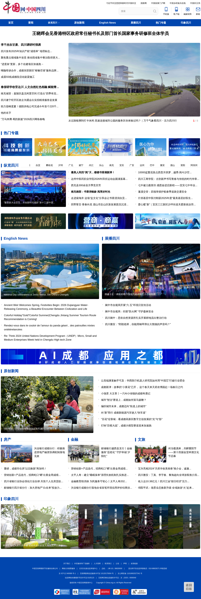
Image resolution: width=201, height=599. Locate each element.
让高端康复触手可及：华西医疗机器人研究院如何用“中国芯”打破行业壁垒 (143, 380)
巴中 (154, 165)
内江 (93, 165)
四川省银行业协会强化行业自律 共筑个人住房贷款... (33, 481)
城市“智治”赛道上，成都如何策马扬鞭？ (123, 399)
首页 (10, 22)
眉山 (174, 165)
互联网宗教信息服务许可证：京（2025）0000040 (117, 578)
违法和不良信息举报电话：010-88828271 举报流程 (147, 568)
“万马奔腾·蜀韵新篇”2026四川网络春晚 (23, 119)
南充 (113, 165)
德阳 (29, 165)
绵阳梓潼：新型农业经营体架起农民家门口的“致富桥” (31, 428)
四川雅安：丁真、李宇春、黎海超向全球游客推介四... (168, 475)
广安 (133, 165)
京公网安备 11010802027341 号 (130, 573)
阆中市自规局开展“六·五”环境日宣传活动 (128, 305)
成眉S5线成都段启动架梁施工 (18, 76)
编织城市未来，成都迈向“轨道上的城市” (123, 406)
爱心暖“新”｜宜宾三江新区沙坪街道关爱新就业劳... (167, 204)
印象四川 (186, 22)
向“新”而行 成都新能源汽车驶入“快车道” (123, 412)
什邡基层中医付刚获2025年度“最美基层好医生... (165, 198)
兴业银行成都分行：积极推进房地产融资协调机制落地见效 (49, 452)
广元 (72, 165)
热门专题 (161, 22)
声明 (125, 564)
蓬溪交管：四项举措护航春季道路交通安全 (162, 191)
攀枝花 (51, 165)
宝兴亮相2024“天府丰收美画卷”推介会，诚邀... (164, 468)
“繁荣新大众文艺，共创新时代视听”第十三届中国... (29, 202)
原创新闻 (79, 22)
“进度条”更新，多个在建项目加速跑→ (22, 64)
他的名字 (6, 112)
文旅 (141, 439)
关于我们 (66, 564)
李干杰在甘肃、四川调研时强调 (21, 44)
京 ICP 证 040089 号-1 (67, 573)
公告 (117, 564)
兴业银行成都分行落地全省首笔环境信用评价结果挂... (101, 487)
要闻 (30, 22)
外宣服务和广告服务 (82, 564)
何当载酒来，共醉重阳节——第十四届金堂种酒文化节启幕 (183, 452)
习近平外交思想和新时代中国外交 (121, 3)
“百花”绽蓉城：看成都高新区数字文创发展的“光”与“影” (132, 419)
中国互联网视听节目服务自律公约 (45, 568)
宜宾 (123, 165)
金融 (74, 439)
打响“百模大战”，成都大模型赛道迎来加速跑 (126, 425)
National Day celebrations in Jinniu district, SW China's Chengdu (36, 294)
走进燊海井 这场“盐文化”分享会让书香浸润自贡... (99, 198)
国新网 (144, 3)
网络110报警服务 (68, 568)
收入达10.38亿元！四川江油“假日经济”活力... (163, 481)
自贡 (39, 165)
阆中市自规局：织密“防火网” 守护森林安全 (129, 311)
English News (107, 22)
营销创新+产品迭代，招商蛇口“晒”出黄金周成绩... (32, 475)
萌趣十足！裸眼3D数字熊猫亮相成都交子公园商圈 (130, 294)
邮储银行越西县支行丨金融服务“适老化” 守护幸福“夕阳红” (116, 452)
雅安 (164, 165)
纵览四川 (11, 165)
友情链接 (134, 564)
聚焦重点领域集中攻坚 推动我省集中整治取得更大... (30, 57)
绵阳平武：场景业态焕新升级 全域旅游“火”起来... (166, 487)
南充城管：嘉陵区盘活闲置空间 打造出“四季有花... (29, 93)
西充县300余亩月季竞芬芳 (86, 185)
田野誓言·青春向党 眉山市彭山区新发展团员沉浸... (99, 204)
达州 (143, 165)
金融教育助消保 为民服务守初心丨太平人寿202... (99, 481)
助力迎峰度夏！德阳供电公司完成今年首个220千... (30, 106)
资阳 (184, 165)
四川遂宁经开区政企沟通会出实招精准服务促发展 (29, 100)
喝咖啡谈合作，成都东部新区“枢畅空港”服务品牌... (30, 70)
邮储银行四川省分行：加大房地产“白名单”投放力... (33, 487)
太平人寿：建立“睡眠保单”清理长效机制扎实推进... (100, 475)
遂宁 (82, 165)
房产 (7, 439)
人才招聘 (97, 564)
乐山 (103, 165)
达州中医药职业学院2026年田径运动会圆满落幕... (99, 179)
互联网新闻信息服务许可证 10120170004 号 (97, 573)
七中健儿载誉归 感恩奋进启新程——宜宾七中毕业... (167, 185)
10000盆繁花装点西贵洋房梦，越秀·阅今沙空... (165, 172)
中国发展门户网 (158, 3)
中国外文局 (195, 3)
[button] (197, 147)
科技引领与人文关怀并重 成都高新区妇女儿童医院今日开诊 (33, 545)
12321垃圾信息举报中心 (88, 568)
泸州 (62, 165)
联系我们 (108, 564)
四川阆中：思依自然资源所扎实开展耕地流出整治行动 (136, 317)
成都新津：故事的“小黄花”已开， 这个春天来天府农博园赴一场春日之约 (142, 387)
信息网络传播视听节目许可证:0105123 (79, 578)
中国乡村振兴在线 (178, 3)
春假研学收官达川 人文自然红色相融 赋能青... (30, 87)
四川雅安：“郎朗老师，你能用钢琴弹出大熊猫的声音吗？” (138, 324)
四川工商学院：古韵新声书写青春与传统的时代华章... (168, 179)
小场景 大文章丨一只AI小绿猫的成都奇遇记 (125, 393)
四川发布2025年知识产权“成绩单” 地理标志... (26, 51)
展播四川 (136, 22)
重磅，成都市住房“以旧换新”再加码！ (25, 468)
